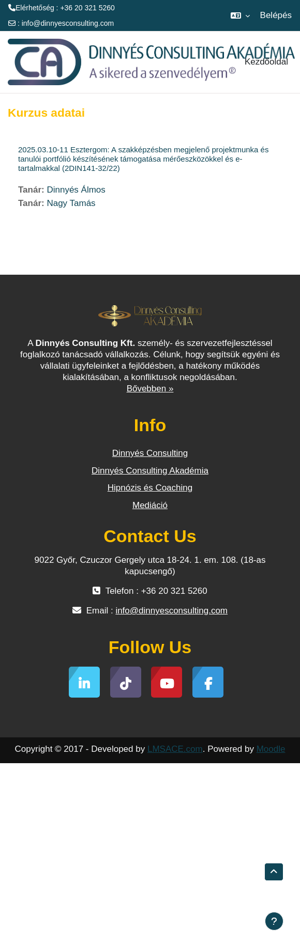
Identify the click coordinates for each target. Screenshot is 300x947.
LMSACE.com (175, 749)
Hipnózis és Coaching (150, 488)
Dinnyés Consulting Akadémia (150, 471)
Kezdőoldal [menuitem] (266, 62)
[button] (240, 15)
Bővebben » (150, 388)
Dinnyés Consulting (150, 453)
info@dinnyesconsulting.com (68, 23)
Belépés (276, 15)
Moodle (271, 749)
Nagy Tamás (71, 203)
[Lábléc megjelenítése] (274, 921)
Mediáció (150, 505)
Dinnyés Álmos (76, 190)
